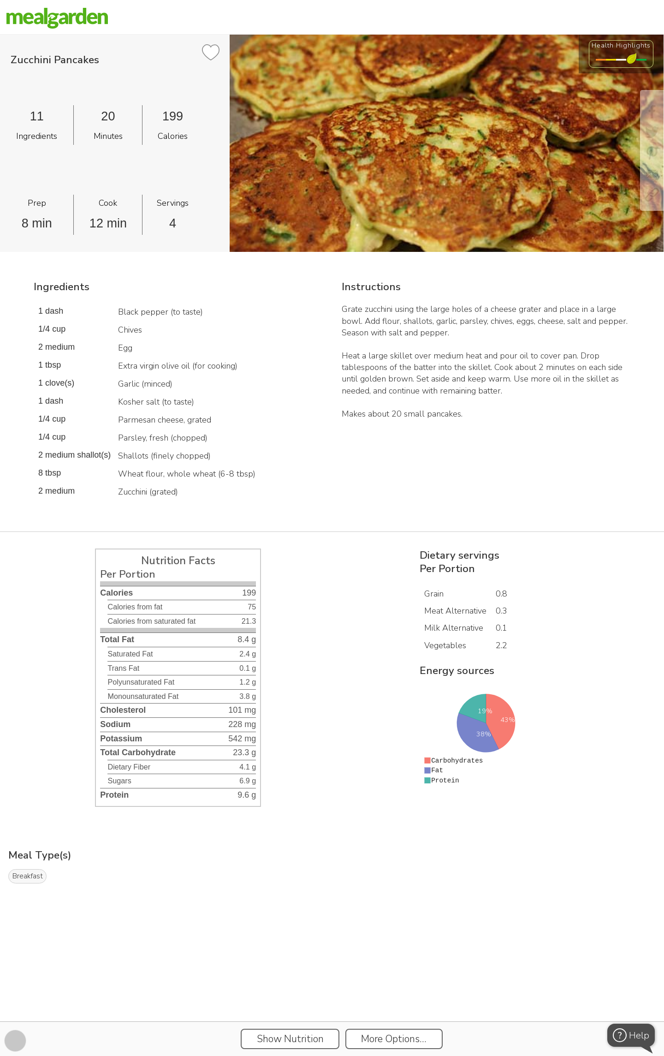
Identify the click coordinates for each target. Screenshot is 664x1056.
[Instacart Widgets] (332, 989)
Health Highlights (621, 45)
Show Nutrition (290, 1039)
